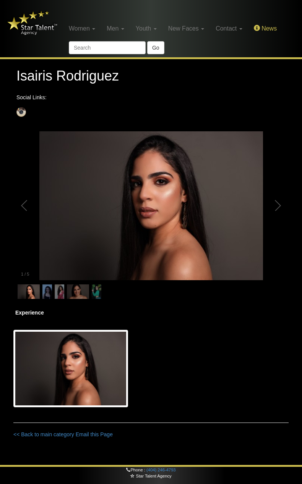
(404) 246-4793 (161, 470)
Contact (229, 28)
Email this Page (94, 434)
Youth (146, 28)
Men (115, 28)
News (265, 28)
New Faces (186, 28)
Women (82, 28)
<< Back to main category (43, 434)
